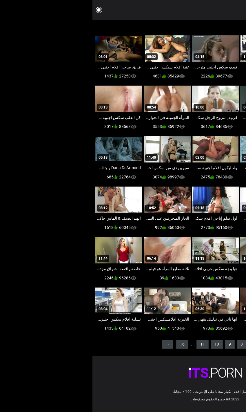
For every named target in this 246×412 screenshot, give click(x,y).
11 (110, 344)
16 (90, 344)
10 (124, 344)
